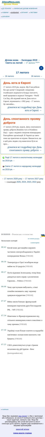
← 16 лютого (8, 76)
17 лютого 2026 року (13, 179)
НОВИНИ (5, 12)
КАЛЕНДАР (14, 12)
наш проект (22, 416)
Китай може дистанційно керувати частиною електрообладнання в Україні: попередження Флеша (23, 252)
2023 (29, 182)
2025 (18, 182)
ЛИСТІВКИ (33, 12)
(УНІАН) (29, 256)
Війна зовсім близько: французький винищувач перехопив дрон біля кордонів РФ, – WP (24, 306)
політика (5, 409)
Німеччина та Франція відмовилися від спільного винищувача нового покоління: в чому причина (24, 320)
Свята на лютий (14, 63)
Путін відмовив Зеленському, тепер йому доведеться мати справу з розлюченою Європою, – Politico (24, 277)
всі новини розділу (33, 238)
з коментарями (34, 243)
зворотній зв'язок (22, 429)
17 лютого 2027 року (34, 179)
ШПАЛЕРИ (5, 16)
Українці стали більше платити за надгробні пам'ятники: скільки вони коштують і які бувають (25, 335)
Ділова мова (11, 60)
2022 (34, 182)
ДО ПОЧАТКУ (6, 8)
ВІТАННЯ (24, 12)
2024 (24, 182)
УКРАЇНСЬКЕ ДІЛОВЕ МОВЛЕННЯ (25, 8)
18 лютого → (36, 76)
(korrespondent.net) (14, 353)
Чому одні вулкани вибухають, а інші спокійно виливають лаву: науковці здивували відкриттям (22, 291)
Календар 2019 (29, 60)
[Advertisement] (22, 39)
